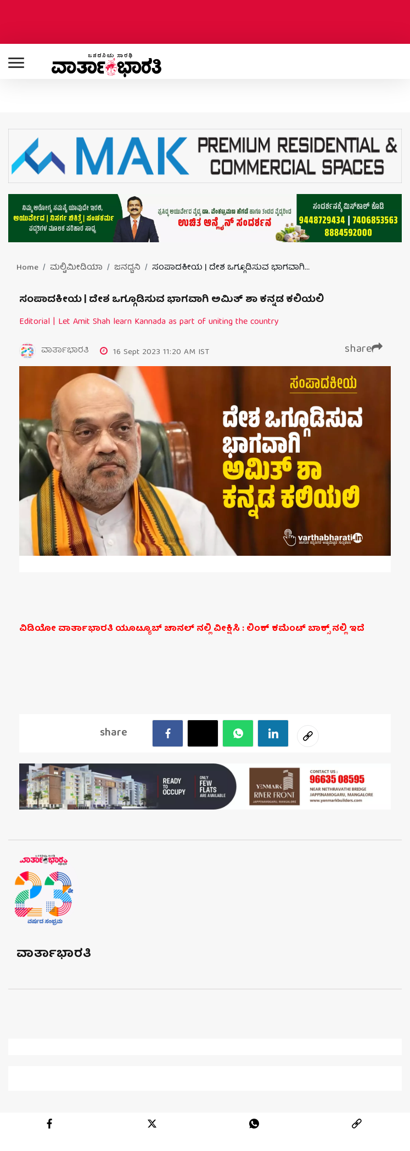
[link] (357, 1124)
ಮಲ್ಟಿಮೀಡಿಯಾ (76, 268)
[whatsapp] (254, 1124)
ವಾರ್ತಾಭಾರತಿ (54, 954)
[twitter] (152, 1124)
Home (27, 268)
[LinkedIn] (273, 733)
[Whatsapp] (238, 733)
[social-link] (308, 736)
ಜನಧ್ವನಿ (127, 268)
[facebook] (167, 733)
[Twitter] (202, 733)
